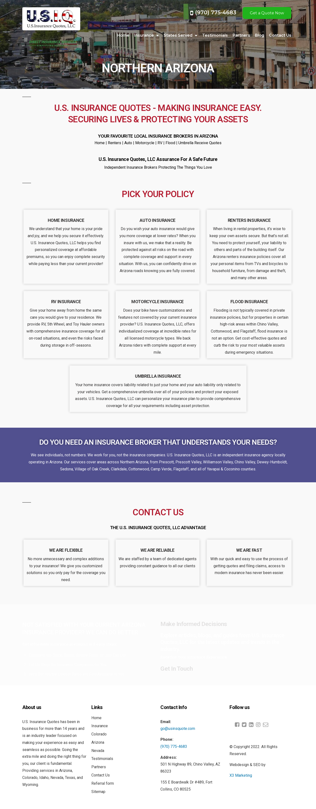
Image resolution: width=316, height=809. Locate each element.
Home (123, 35)
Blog (259, 35)
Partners (241, 35)
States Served (180, 35)
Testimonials (215, 35)
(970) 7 (204, 12)
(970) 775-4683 (173, 746)
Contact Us (280, 35)
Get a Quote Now (267, 13)
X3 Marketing (240, 775)
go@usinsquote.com (177, 728)
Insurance (146, 35)
